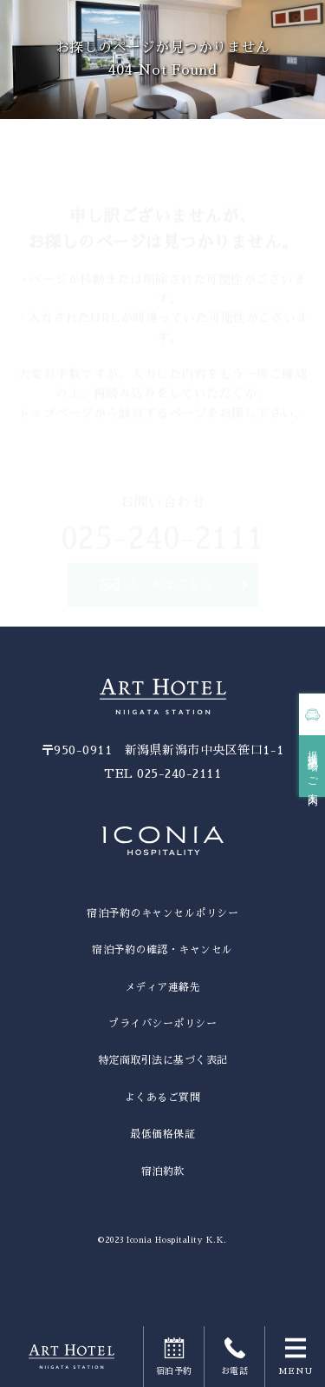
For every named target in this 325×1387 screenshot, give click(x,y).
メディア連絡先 (163, 987)
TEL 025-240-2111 (162, 773)
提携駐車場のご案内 (313, 766)
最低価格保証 (162, 1134)
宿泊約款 (163, 1171)
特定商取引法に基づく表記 (163, 1060)
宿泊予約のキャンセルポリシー (162, 913)
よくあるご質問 (163, 1097)
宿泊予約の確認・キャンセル (162, 950)
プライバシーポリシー (162, 1024)
